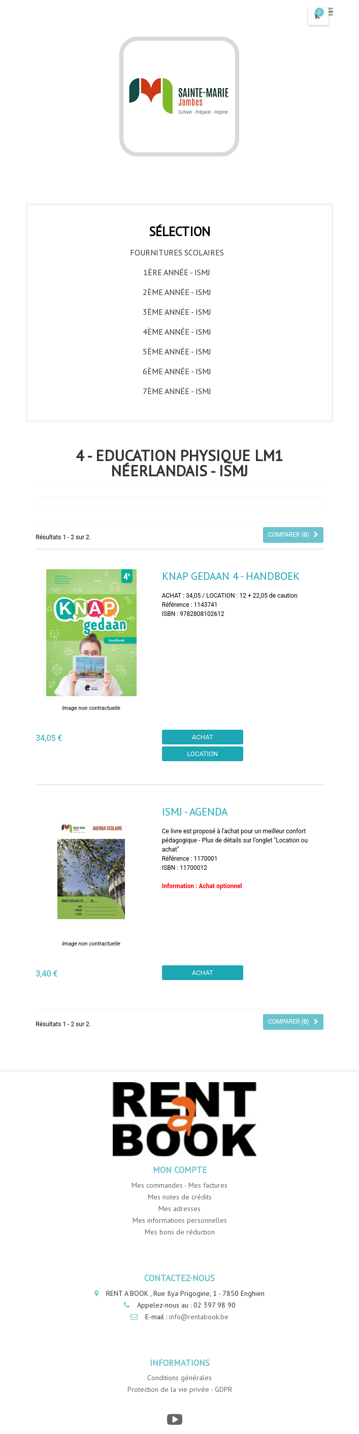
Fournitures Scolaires (177, 252)
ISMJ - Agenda (194, 812)
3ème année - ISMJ (177, 312)
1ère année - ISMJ (176, 272)
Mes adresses (179, 1208)
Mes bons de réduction (180, 1231)
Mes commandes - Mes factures (179, 1185)
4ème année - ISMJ (177, 332)
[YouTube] (174, 1419)
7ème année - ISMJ (177, 391)
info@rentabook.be (199, 1316)
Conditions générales (179, 1377)
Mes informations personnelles (180, 1220)
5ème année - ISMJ (177, 351)
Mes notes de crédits (180, 1196)
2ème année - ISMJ (177, 292)
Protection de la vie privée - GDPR (179, 1389)
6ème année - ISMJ (177, 371)
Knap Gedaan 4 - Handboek (231, 576)
